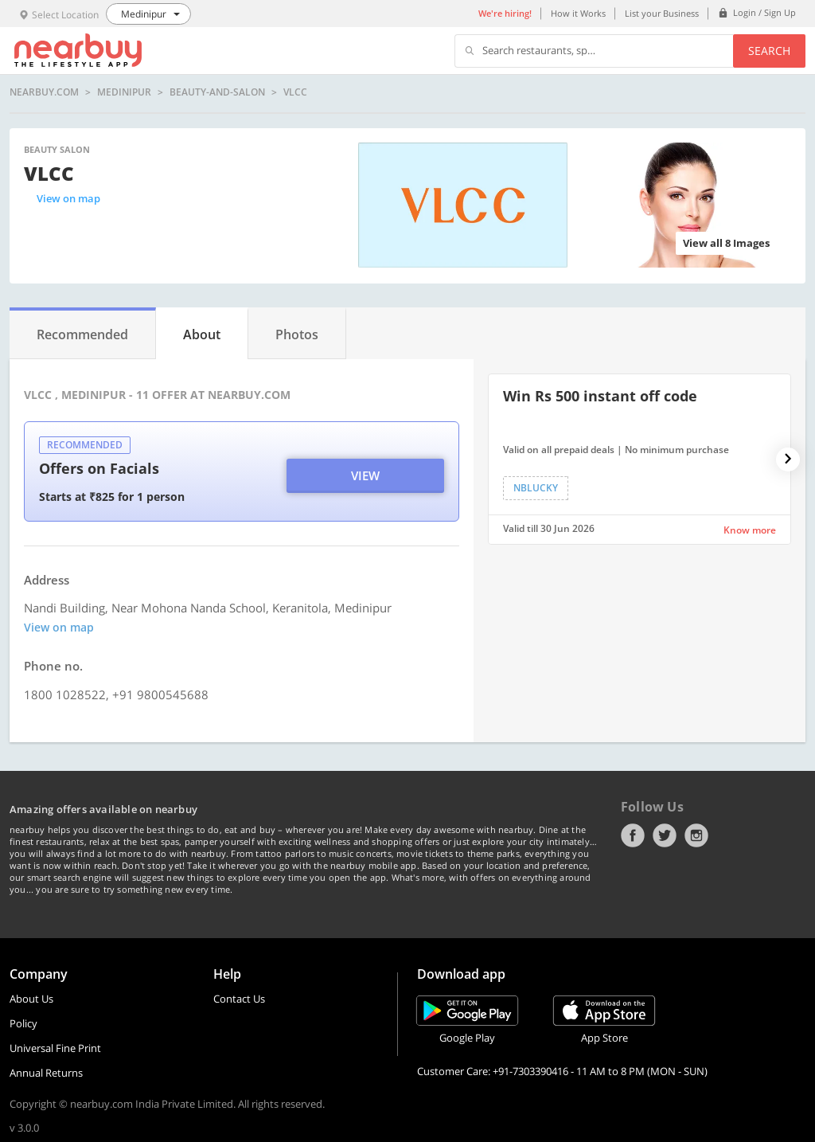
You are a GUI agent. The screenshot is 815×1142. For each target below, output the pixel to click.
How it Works (578, 13)
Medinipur (124, 92)
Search (769, 50)
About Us (31, 998)
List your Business (662, 13)
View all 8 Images (726, 243)
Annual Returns (46, 1073)
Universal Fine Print (55, 1048)
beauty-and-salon (217, 92)
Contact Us (239, 998)
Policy (23, 1023)
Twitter (665, 835)
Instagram (696, 835)
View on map (68, 198)
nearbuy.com (44, 92)
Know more (749, 530)
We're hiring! (505, 13)
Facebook (633, 835)
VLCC (295, 92)
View (365, 475)
